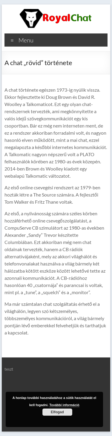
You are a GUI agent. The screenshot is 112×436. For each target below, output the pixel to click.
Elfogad (57, 412)
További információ (64, 405)
